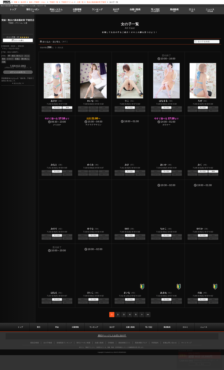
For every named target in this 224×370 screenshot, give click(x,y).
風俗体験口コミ (124, 343)
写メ (155, 10)
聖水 (3, 59)
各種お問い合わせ (170, 343)
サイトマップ (186, 343)
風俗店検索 (34, 343)
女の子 (115, 10)
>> (148, 315)
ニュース (210, 10)
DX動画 (111, 343)
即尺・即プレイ (17, 56)
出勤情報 (75, 327)
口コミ (192, 10)
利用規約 (155, 343)
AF (9, 56)
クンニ (27, 56)
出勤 (76, 10)
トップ (13, 9)
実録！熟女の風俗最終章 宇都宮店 (17, 20)
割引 (32, 10)
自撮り (134, 10)
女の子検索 (47, 343)
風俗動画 (174, 10)
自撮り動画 (130, 327)
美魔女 (17, 59)
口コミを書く (17, 40)
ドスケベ (10, 59)
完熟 (3, 62)
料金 (55, 10)
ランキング (96, 10)
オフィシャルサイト (18, 72)
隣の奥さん (25, 59)
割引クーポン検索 (83, 343)
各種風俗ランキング (64, 343)
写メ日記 (148, 327)
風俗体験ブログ (141, 343)
